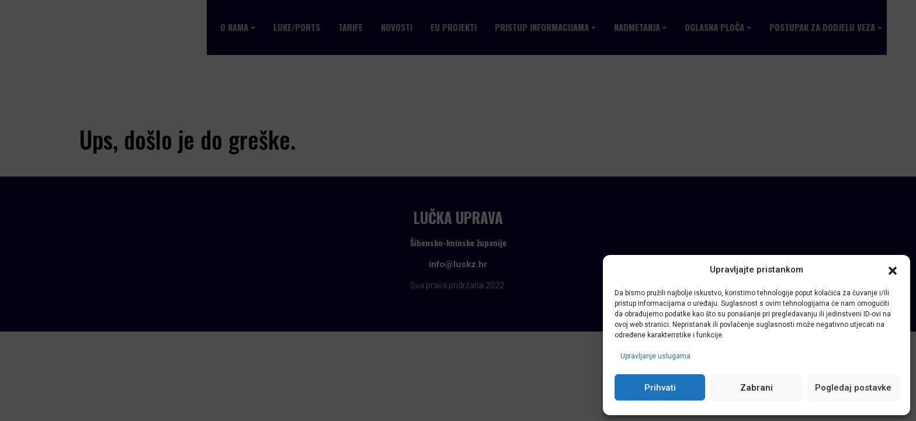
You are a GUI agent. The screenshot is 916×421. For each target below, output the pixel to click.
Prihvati (660, 387)
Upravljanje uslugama (655, 356)
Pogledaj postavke (853, 387)
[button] (892, 270)
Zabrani (756, 387)
